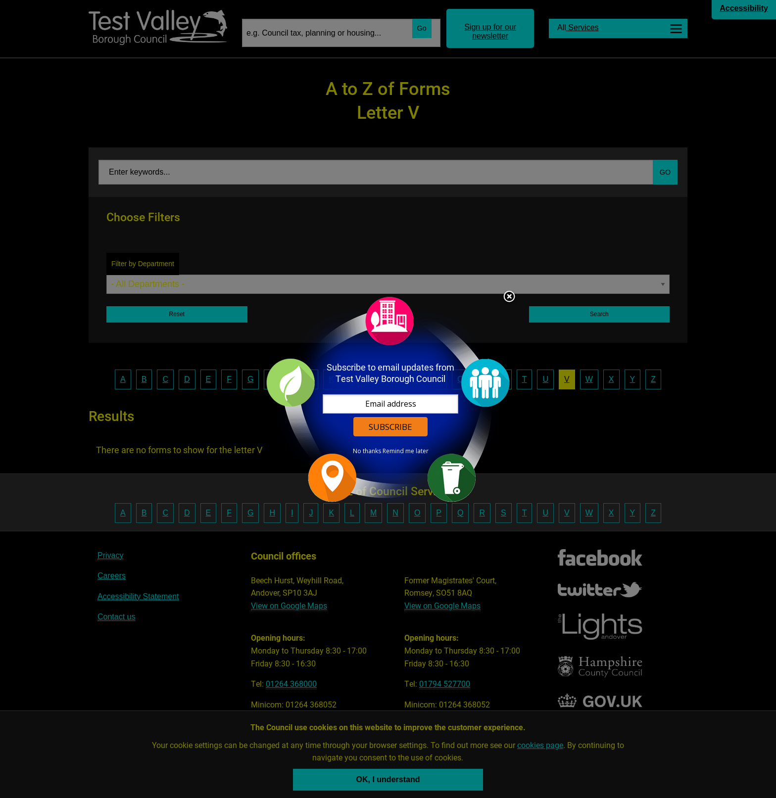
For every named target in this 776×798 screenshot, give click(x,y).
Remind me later (406, 451)
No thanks (367, 451)
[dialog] (388, 399)
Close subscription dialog (509, 297)
